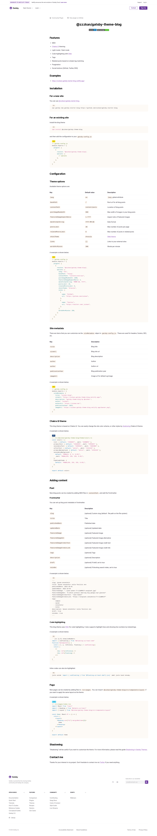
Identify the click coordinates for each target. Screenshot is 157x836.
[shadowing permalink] (49, 744)
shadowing (126, 426)
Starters (31, 805)
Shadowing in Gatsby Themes (136, 750)
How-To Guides (13, 802)
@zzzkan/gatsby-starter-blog (69, 101)
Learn (38, 8)
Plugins (31, 797)
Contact (133, 8)
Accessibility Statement (66, 826)
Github (12, 814)
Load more (25, 287)
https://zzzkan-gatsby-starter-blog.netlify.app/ (68, 81)
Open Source (28, 8)
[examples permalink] (49, 75)
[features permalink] (49, 37)
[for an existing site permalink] (49, 117)
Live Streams (54, 805)
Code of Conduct (55, 800)
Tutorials (11, 800)
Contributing (53, 794)
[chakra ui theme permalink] (49, 421)
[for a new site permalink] (49, 96)
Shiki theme (111, 237)
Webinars (73, 794)
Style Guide (53, 802)
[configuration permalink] (49, 173)
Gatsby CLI (12, 810)
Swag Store (53, 797)
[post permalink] (49, 488)
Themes (31, 800)
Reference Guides (14, 805)
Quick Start (12, 797)
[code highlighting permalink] (49, 622)
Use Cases (32, 807)
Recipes (31, 802)
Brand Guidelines (81, 826)
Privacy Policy (143, 826)
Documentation (13, 794)
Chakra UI (55, 47)
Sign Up (143, 8)
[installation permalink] (49, 88)
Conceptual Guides (15, 807)
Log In (145, 2)
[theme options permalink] (49, 181)
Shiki (70, 54)
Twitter (102, 762)
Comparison (33, 794)
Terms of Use (131, 826)
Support (139, 2)
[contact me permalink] (49, 757)
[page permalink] (49, 685)
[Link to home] (14, 8)
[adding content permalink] (49, 480)
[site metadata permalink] (49, 328)
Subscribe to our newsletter (133, 778)
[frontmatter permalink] (49, 498)
